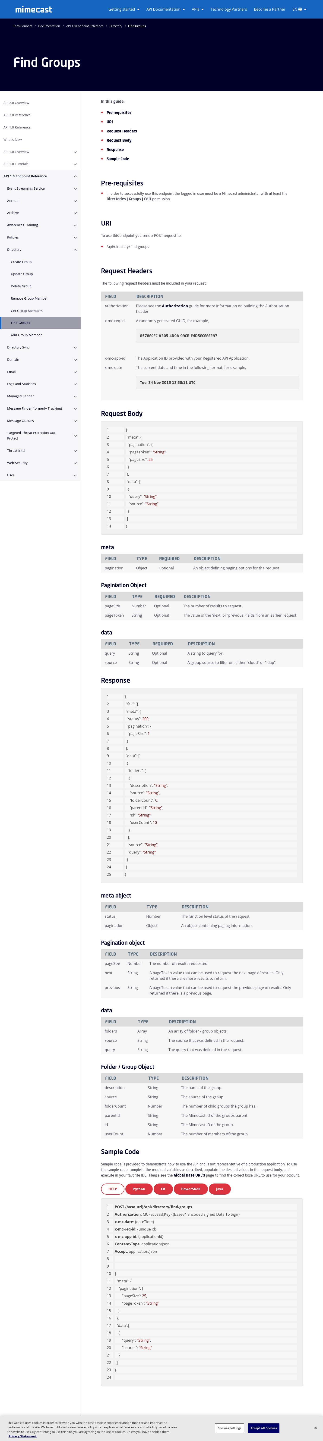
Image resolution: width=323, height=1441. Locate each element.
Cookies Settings (229, 1428)
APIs (198, 9)
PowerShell (190, 1189)
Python (139, 1189)
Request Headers (122, 131)
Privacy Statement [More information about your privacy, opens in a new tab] (23, 1436)
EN (299, 9)
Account (13, 200)
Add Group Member (26, 335)
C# (163, 1189)
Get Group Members (27, 310)
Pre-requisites (119, 112)
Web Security (17, 463)
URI (110, 121)
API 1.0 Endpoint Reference (84, 26)
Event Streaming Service (26, 188)
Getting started (123, 9)
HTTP (112, 1189)
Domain (13, 359)
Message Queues (20, 420)
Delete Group (21, 286)
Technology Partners (229, 9)
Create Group (21, 262)
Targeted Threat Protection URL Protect (31, 435)
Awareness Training (22, 225)
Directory (116, 26)
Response (115, 149)
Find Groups (20, 322)
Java (219, 1189)
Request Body (119, 140)
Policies (13, 237)
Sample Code (118, 158)
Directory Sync (18, 347)
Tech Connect (22, 26)
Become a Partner (269, 9)
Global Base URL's (189, 1175)
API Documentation (165, 9)
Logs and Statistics (21, 384)
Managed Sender (20, 396)
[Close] (315, 1428)
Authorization (175, 305)
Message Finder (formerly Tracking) (34, 408)
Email (11, 372)
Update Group (22, 274)
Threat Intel (16, 450)
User (10, 475)
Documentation (49, 26)
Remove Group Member (29, 298)
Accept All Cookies (263, 1428)
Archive (13, 212)
